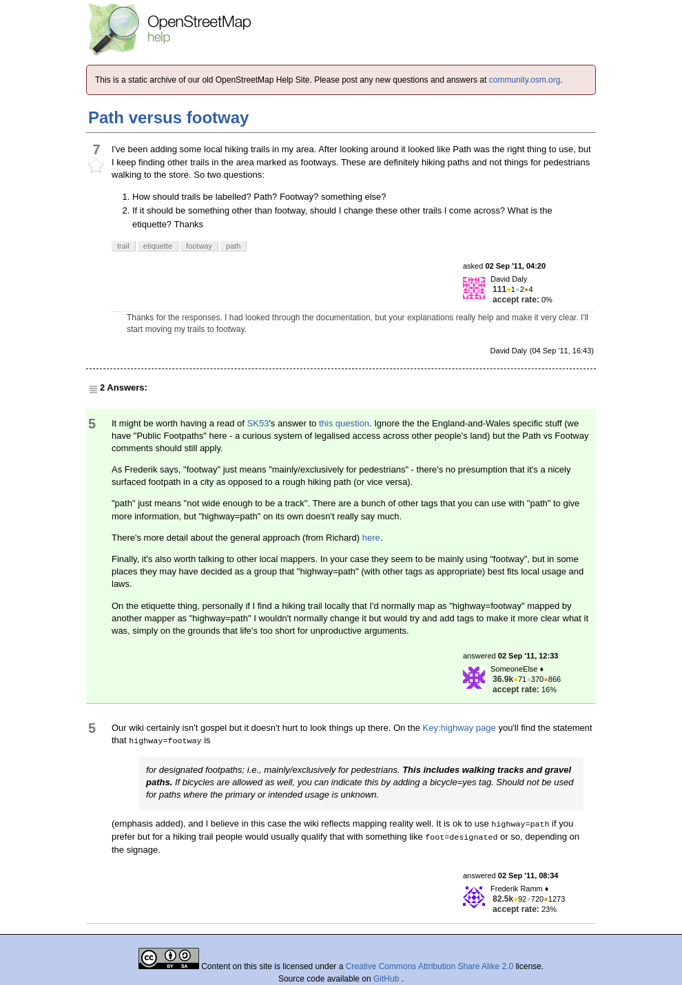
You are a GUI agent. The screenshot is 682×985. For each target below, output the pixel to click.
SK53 (258, 423)
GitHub (387, 979)
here (371, 537)
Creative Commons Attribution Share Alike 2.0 (429, 966)
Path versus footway (168, 117)
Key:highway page (459, 728)
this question (344, 423)
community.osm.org (525, 80)
